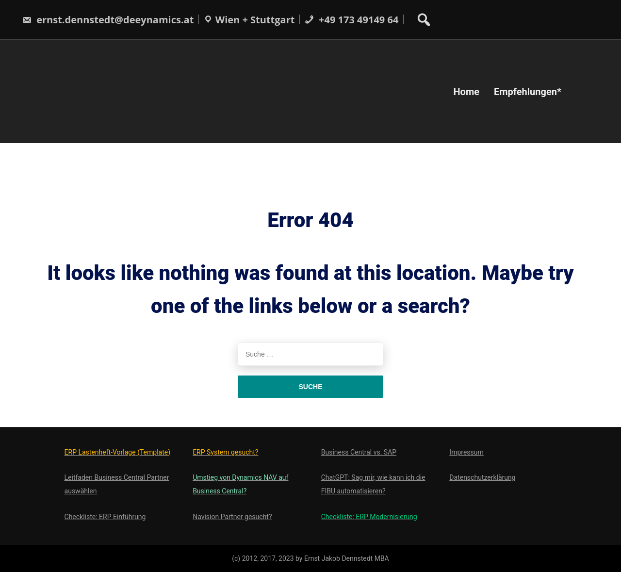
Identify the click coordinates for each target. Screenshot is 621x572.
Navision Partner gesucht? (232, 517)
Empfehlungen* (527, 91)
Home (466, 91)
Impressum (466, 452)
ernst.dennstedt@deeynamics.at (108, 19)
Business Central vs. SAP (358, 452)
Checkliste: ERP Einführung (105, 517)
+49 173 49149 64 (351, 19)
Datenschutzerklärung (482, 477)
